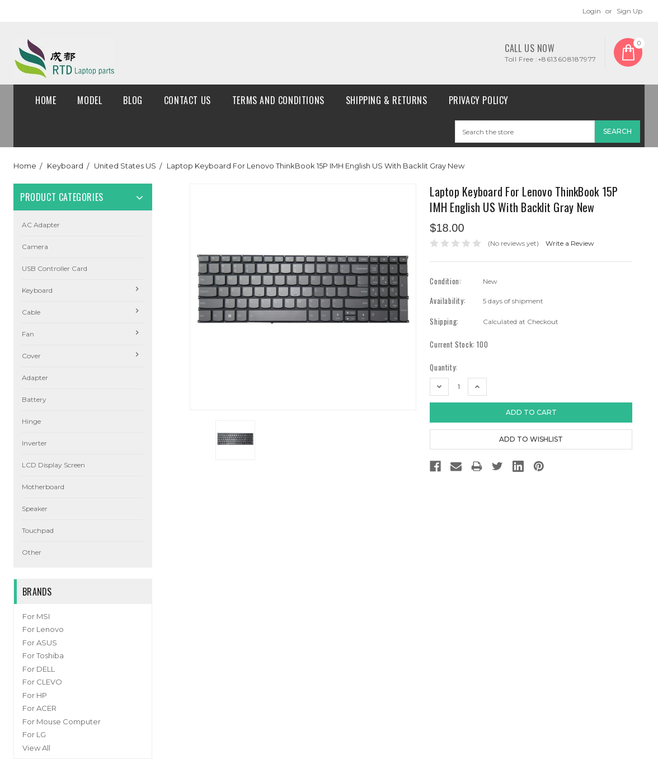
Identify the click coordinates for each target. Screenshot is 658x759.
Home (45, 100)
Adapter (35, 377)
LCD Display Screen (53, 465)
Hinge (31, 421)
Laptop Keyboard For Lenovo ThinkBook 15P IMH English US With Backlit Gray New (315, 165)
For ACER (39, 708)
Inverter (34, 443)
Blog (132, 100)
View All (36, 747)
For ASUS (39, 642)
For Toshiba (43, 655)
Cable (31, 312)
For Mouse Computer (61, 721)
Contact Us (187, 100)
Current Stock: (459, 344)
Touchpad (38, 530)
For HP (34, 695)
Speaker (35, 508)
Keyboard (65, 165)
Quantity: (443, 367)
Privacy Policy (479, 100)
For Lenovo (43, 629)
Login (591, 11)
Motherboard (43, 486)
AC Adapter (41, 225)
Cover (31, 356)
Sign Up (629, 11)
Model (89, 100)
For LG (34, 734)
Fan (28, 334)
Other (31, 552)
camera (35, 246)
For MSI (36, 616)
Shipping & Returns (386, 100)
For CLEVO (42, 681)
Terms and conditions (278, 100)
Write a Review (570, 243)
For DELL (38, 668)
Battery (34, 399)
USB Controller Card (54, 268)
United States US (125, 165)
